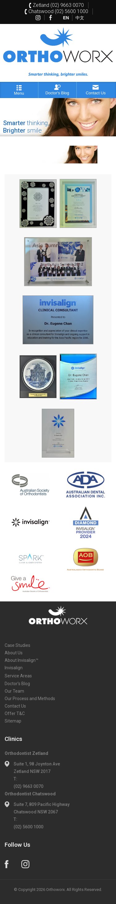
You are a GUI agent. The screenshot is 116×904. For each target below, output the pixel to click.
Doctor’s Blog (17, 683)
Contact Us (15, 706)
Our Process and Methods (30, 698)
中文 (79, 17)
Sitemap (13, 720)
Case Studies (17, 645)
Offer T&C (15, 713)
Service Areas (18, 675)
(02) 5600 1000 (28, 826)
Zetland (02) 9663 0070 (58, 5)
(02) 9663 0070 (28, 786)
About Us (14, 652)
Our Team (14, 691)
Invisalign (14, 667)
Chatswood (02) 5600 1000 (58, 11)
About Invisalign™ (21, 660)
